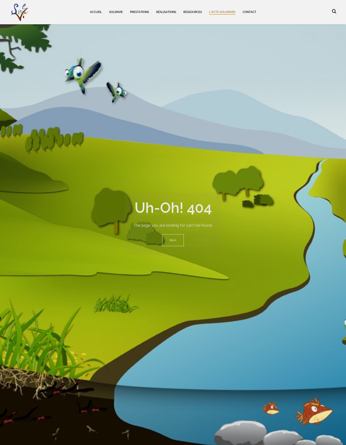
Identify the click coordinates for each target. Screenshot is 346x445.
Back (173, 240)
